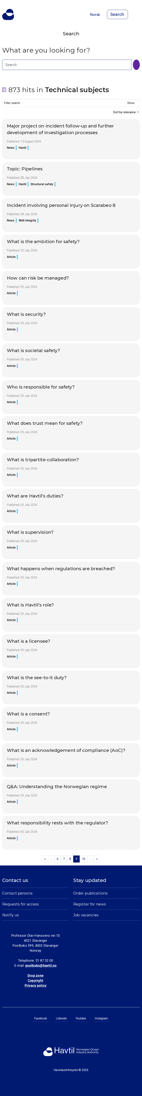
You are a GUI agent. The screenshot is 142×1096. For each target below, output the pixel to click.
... (51, 859)
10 (83, 859)
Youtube (81, 1018)
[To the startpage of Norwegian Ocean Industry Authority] (8, 14)
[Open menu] (137, 15)
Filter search (70, 103)
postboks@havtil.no (41, 965)
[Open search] (117, 14)
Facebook (40, 1018)
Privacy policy (35, 985)
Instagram (101, 1018)
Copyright (35, 980)
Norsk (95, 14)
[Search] (136, 65)
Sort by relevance (124, 112)
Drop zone (35, 975)
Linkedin (61, 1018)
